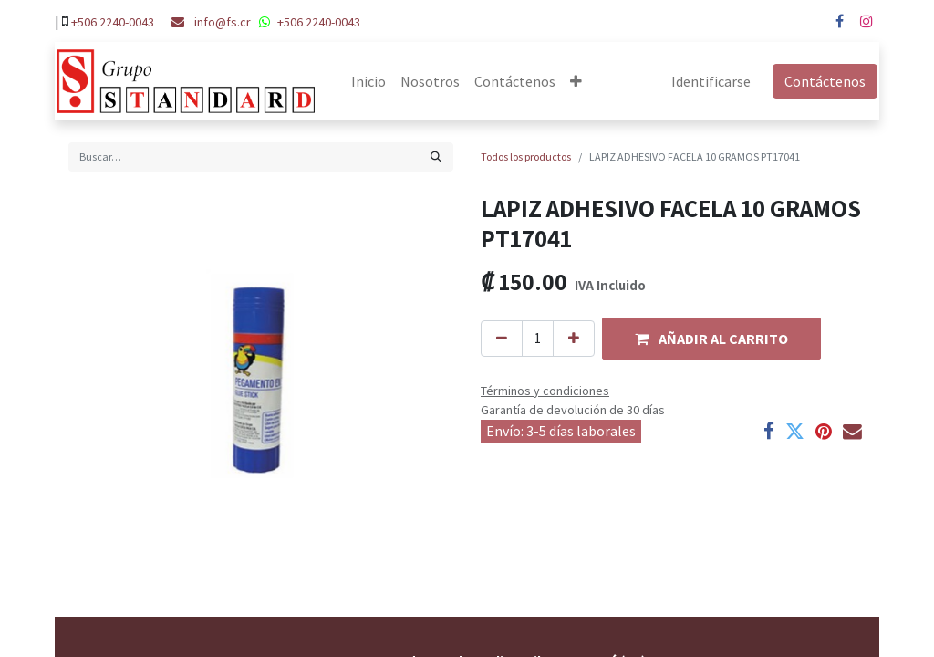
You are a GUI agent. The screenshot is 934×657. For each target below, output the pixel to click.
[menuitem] (366, 81)
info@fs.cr (222, 22)
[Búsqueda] (436, 157)
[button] (574, 81)
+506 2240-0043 (112, 22)
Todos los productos (526, 156)
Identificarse (712, 81)
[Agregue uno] (574, 339)
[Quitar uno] (502, 339)
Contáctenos (826, 81)
